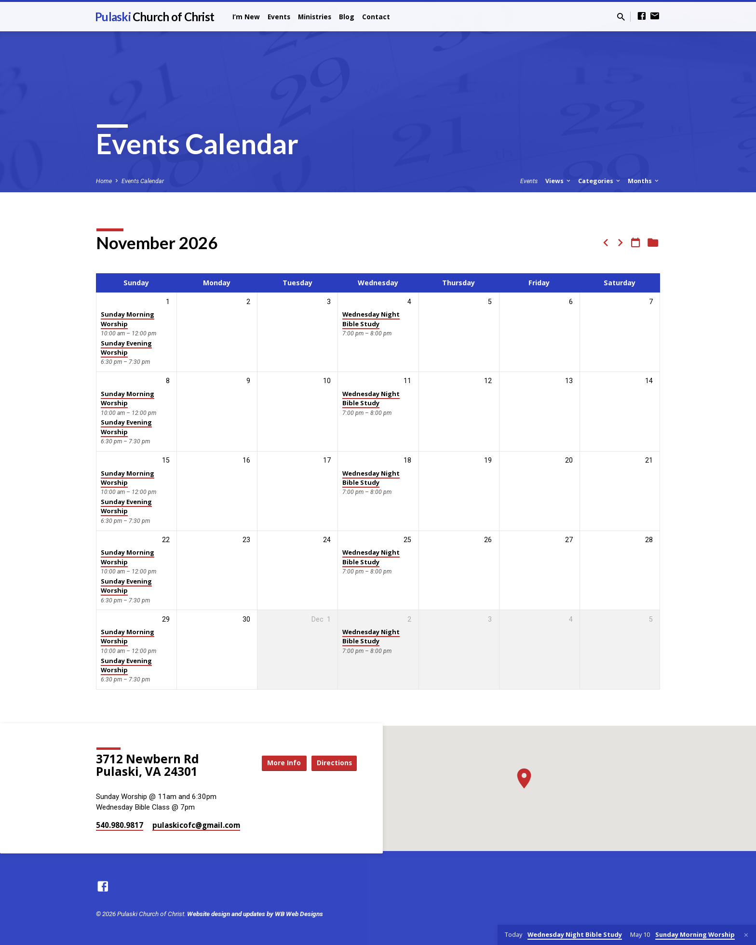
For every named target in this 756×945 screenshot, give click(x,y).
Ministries (314, 16)
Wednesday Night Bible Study (371, 319)
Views (558, 181)
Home (104, 181)
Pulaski (154, 17)
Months (644, 181)
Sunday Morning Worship (127, 319)
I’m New (246, 16)
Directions (333, 763)
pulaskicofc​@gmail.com (196, 825)
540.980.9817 (119, 825)
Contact (376, 16)
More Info (279, 763)
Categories (599, 181)
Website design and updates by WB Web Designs (255, 914)
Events (279, 16)
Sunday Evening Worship (126, 348)
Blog (346, 16)
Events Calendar (143, 181)
